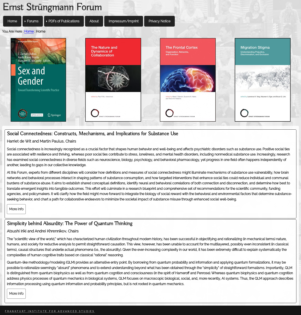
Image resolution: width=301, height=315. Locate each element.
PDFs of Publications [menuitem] (63, 21)
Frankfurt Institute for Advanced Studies (50, 311)
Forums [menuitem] (32, 21)
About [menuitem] (94, 21)
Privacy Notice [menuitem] (159, 21)
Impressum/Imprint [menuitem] (124, 21)
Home (29, 31)
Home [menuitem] (12, 21)
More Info (16, 209)
